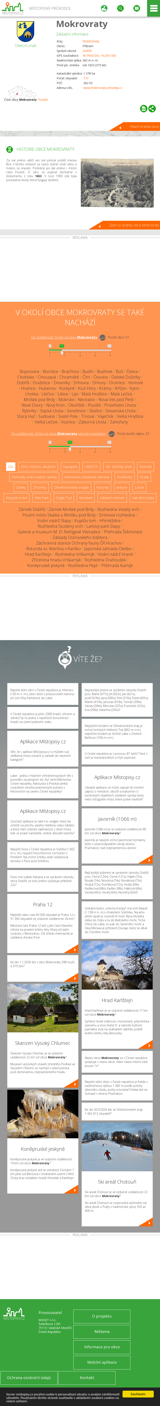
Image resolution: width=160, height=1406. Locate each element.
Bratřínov (70, 371)
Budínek (104, 371)
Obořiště (76, 405)
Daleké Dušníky (125, 377)
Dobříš (87, 51)
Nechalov (86, 399)
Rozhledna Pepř (83, 565)
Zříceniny (39, 487)
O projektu (102, 1316)
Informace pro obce (102, 1346)
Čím (86, 377)
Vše (10, 466)
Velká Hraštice (130, 416)
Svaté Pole (68, 416)
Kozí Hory (87, 388)
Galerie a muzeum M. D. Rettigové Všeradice (59, 532)
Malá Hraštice (94, 394)
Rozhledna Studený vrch (60, 526)
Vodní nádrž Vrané (115, 554)
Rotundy (102, 487)
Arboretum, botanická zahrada (86, 477)
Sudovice (46, 416)
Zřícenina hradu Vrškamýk (56, 560)
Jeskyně (121, 487)
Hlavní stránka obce (144, 126)
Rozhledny (124, 477)
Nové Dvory (32, 405)
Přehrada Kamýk (117, 565)
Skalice (95, 410)
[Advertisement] (80, 271)
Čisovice (101, 377)
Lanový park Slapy (103, 526)
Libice (63, 394)
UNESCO (91, 466)
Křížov (120, 388)
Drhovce (81, 382)
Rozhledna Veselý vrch (118, 509)
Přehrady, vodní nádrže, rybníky (34, 477)
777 (85, 78)
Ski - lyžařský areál (119, 466)
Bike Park (42, 498)
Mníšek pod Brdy (39, 399)
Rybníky (29, 410)
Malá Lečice (121, 394)
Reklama (102, 1331)
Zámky (21, 487)
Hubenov (47, 388)
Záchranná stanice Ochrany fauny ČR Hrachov (78, 543)
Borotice (50, 371)
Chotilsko (26, 377)
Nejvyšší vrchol (16, 498)
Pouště (43, 100)
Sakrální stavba (143, 498)
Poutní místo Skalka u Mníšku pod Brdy (59, 515)
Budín (88, 371)
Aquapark (70, 466)
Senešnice (76, 410)
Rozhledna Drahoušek (105, 560)
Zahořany (119, 422)
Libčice (48, 394)
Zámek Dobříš (32, 509)
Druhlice (117, 382)
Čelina (132, 371)
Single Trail (64, 498)
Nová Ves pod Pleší (116, 399)
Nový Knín (55, 405)
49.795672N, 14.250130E (99, 56)
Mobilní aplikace (102, 1362)
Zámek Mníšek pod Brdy (71, 509)
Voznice (68, 422)
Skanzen (145, 466)
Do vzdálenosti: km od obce (64, 337)
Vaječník (105, 416)
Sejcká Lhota (51, 410)
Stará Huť (26, 416)
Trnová (87, 416)
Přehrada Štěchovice (123, 532)
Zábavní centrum (112, 498)
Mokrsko (66, 399)
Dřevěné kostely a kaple (71, 487)
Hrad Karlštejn (38, 554)
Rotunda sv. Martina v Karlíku (53, 548)
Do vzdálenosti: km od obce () (58, 433)
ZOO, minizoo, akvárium (38, 466)
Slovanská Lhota (120, 410)
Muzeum (85, 498)
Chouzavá (47, 377)
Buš (119, 371)
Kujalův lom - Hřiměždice (97, 520)
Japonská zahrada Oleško (107, 548)
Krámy (105, 388)
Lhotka (31, 394)
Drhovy (99, 382)
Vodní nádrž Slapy (54, 520)
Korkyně (67, 388)
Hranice (28, 388)
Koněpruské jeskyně (46, 565)
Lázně (139, 487)
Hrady (144, 477)
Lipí (75, 394)
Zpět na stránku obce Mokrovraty (134, 225)
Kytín (134, 388)
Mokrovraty (82, 23)
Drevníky (62, 382)
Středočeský (90, 41)
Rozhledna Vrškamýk (74, 554)
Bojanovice (29, 371)
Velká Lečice (46, 422)
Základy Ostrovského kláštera (80, 537)
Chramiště (69, 377)
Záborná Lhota (92, 422)
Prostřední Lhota (120, 405)
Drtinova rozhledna (117, 515)
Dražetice (41, 382)
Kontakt (87, 1377)
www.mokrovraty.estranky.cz (102, 88)
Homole (135, 382)
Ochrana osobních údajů (29, 1377)
